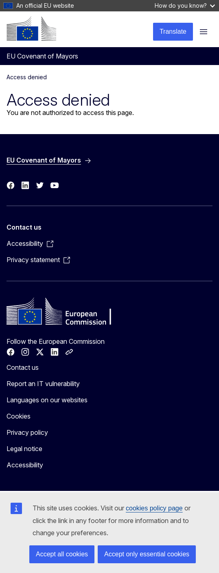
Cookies (19, 416)
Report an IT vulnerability (43, 384)
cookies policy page (154, 508)
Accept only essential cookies (146, 554)
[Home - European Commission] (31, 28)
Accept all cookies (62, 554)
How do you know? (185, 5)
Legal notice (24, 449)
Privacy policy (27, 432)
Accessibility (25, 465)
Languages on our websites (47, 400)
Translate (173, 31)
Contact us (23, 367)
